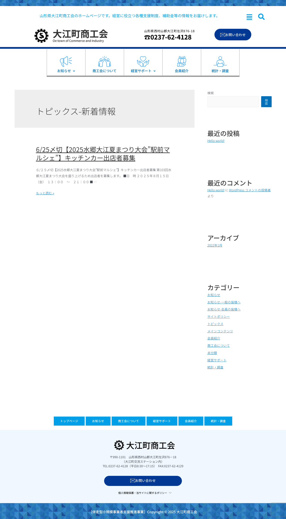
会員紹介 (213, 338)
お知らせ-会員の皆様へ (224, 309)
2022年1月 (214, 245)
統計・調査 (215, 367)
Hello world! (216, 140)
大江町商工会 (80, 33)
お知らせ (213, 294)
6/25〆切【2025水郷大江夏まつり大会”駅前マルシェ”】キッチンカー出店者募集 (103, 153)
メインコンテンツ (220, 331)
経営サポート (217, 360)
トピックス (215, 323)
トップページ (52, 421)
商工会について (218, 345)
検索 (210, 93)
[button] (249, 17)
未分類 (212, 352)
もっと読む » (45, 193)
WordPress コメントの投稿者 (250, 190)
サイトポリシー (218, 316)
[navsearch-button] (261, 17)
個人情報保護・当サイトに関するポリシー (142, 493)
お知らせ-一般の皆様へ (224, 302)
